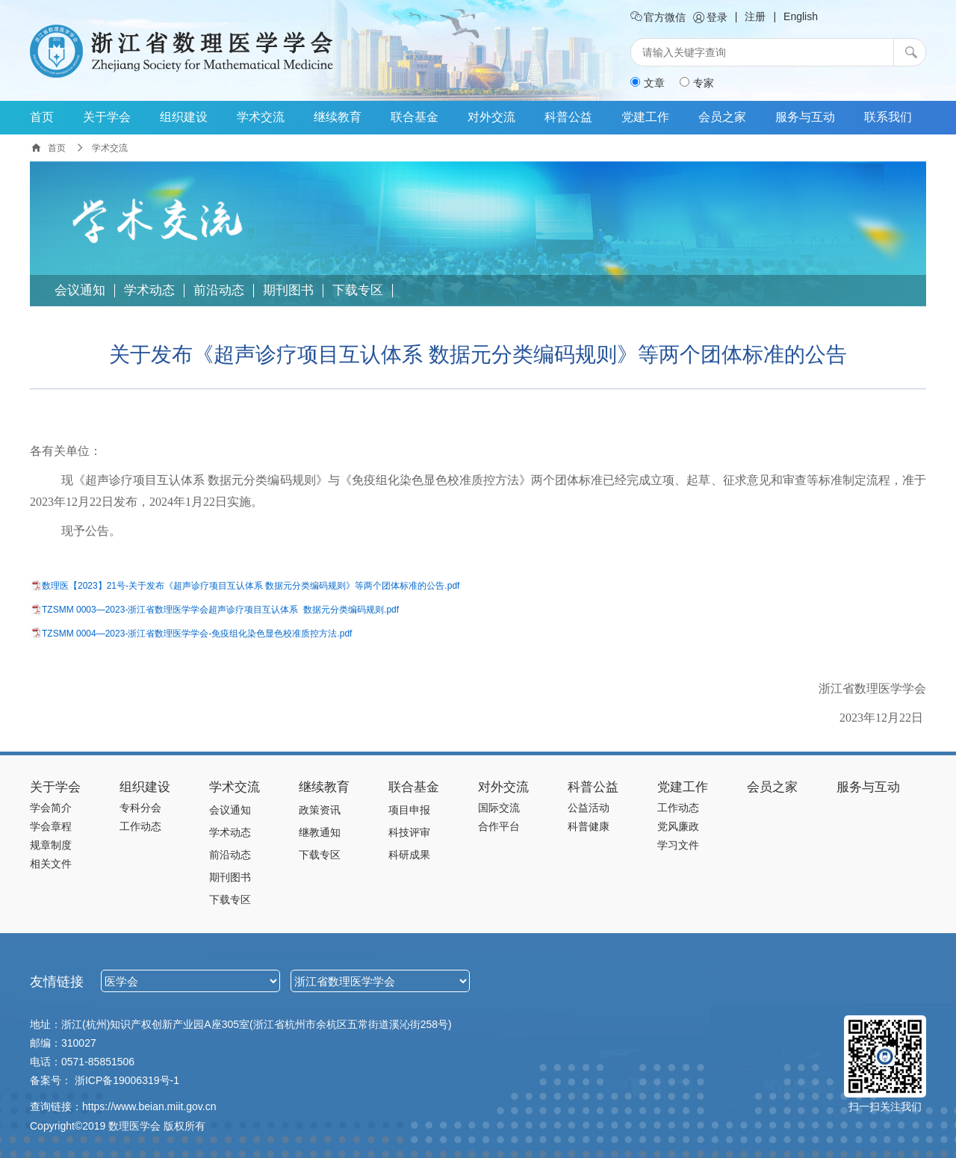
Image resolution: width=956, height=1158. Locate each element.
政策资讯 (320, 810)
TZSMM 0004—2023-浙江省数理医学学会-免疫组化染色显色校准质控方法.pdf (197, 633)
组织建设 (184, 117)
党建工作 (645, 117)
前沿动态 (218, 290)
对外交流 (491, 117)
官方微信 (658, 17)
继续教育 (337, 117)
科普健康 (588, 826)
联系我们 (888, 117)
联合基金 (414, 117)
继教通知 (320, 832)
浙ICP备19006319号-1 (127, 1080)
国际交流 (499, 808)
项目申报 (409, 810)
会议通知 (80, 290)
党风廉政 (678, 826)
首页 (42, 117)
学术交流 (261, 117)
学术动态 (149, 290)
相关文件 (51, 864)
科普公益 (568, 117)
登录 (710, 17)
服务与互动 (805, 117)
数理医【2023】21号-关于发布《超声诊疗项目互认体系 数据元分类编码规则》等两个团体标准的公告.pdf (250, 585)
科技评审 (409, 832)
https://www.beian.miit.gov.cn (149, 1106)
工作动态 (140, 826)
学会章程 (51, 826)
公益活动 (588, 808)
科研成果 (409, 855)
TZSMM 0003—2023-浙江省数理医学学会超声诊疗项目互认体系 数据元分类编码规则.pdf (220, 609)
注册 (755, 16)
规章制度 (51, 845)
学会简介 (51, 808)
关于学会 (107, 117)
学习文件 (678, 845)
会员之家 (722, 117)
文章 (647, 83)
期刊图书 (288, 290)
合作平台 (499, 826)
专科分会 (140, 808)
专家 (697, 83)
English (800, 16)
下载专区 (357, 290)
